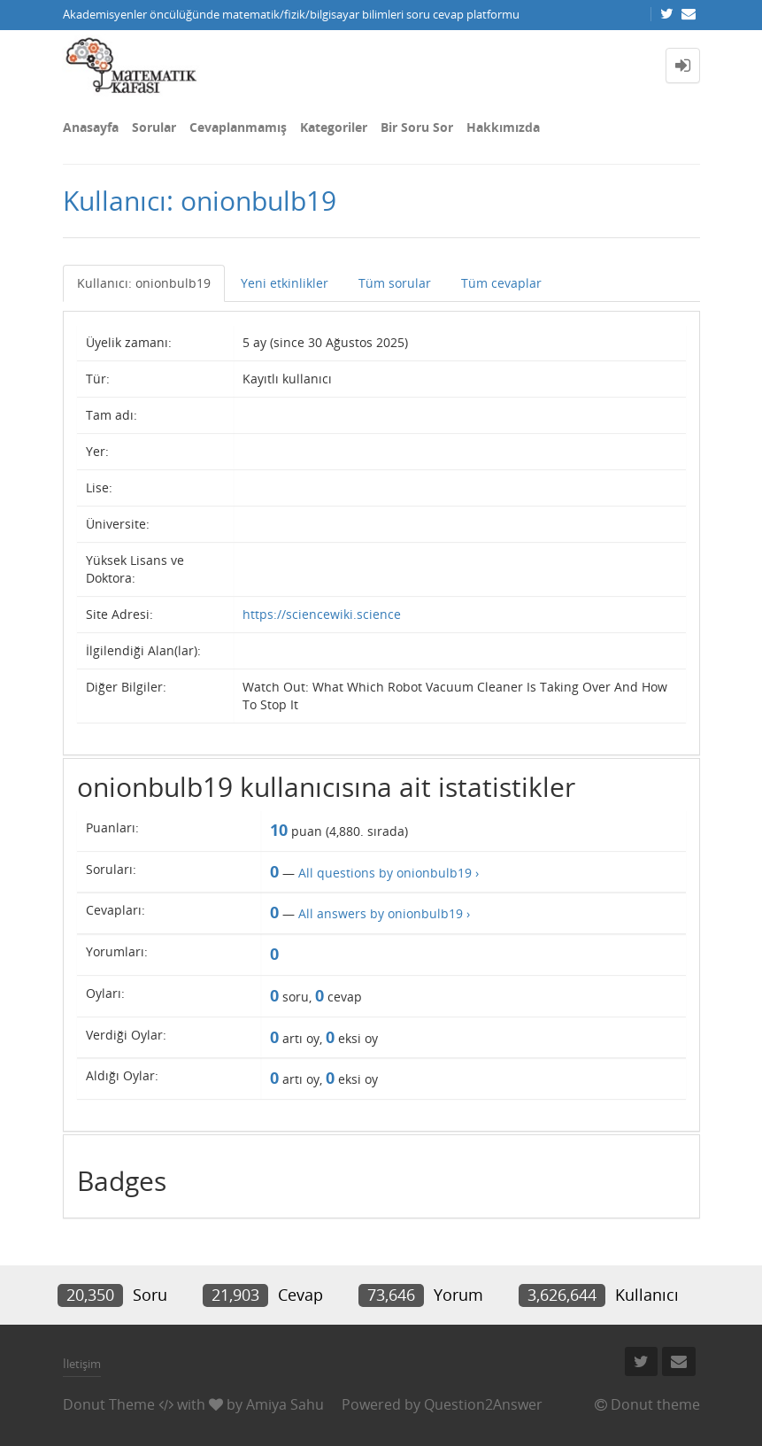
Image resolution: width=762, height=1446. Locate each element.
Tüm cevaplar (501, 283)
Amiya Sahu (285, 1404)
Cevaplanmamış (238, 127)
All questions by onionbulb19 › (388, 872)
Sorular (154, 127)
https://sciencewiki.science (321, 614)
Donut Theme (109, 1404)
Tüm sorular (394, 283)
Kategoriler (333, 127)
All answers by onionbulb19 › (384, 913)
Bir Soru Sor (417, 127)
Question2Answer (483, 1404)
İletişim (82, 1364)
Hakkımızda (503, 127)
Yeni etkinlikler (284, 283)
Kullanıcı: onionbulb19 (144, 283)
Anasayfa (91, 127)
